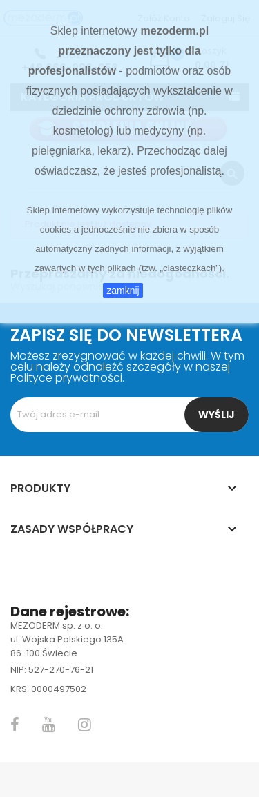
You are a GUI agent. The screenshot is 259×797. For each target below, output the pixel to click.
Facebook (14, 724)
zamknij (122, 290)
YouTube (48, 724)
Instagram (84, 724)
